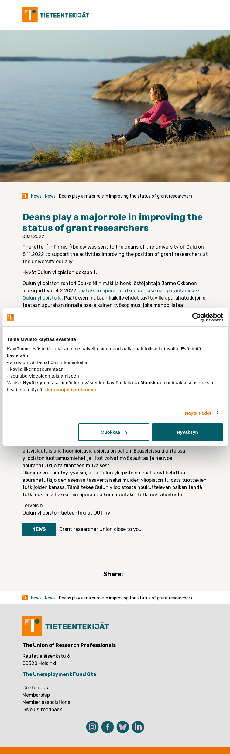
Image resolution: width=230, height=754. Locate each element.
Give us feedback (42, 709)
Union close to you (120, 529)
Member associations (46, 702)
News (36, 196)
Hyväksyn (187, 432)
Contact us (35, 688)
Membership (36, 695)
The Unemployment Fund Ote (59, 674)
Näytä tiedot (198, 413)
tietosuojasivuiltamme (70, 389)
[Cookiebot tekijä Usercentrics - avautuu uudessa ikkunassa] (196, 317)
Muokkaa (114, 432)
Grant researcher (78, 529)
